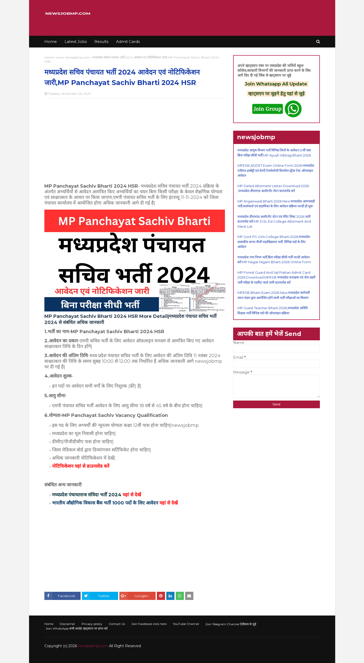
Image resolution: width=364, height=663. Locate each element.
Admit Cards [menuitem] (128, 41)
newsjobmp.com (93, 646)
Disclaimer (67, 624)
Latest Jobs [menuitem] (76, 41)
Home (48, 57)
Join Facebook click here (149, 624)
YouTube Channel (186, 624)
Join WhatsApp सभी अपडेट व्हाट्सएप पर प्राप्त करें (77, 628)
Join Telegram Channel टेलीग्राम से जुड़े (230, 624)
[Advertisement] (134, 139)
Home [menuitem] (50, 41)
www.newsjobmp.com (73, 57)
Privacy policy (92, 624)
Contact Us (117, 624)
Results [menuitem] (101, 41)
